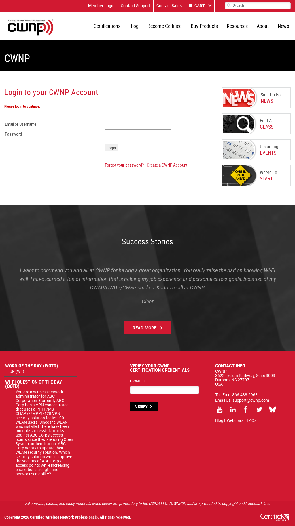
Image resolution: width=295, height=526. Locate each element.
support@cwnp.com (250, 400)
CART (199, 5)
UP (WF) (17, 371)
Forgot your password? (124, 165)
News (283, 25)
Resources (237, 25)
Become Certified (165, 25)
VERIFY (141, 406)
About (263, 25)
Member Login (101, 5)
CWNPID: (138, 381)
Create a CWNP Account (167, 165)
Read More (144, 328)
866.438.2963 (245, 394)
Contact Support (135, 5)
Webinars (235, 420)
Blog (134, 25)
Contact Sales (169, 5)
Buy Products (204, 25)
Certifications (107, 25)
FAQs (251, 420)
